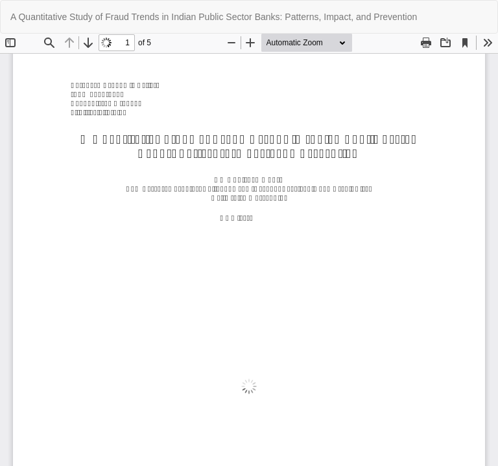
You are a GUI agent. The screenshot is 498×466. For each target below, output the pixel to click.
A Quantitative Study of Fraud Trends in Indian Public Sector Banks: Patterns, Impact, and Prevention (213, 17)
